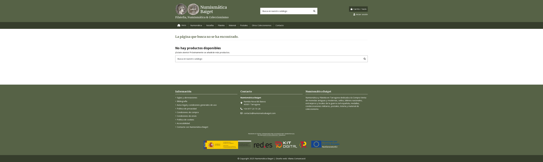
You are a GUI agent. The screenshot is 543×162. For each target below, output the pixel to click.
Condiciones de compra (188, 112)
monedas (313, 100)
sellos (341, 100)
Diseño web (281, 158)
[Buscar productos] (288, 11)
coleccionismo (312, 109)
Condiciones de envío (187, 116)
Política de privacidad (187, 108)
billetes (348, 100)
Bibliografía (182, 101)
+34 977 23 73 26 (252, 108)
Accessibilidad (183, 123)
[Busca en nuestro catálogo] (314, 11)
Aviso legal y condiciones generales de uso (197, 105)
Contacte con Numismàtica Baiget (192, 127)
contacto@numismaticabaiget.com (260, 113)
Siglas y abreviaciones (187, 97)
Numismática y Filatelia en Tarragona (323, 97)
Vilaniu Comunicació (297, 158)
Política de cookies (185, 119)
